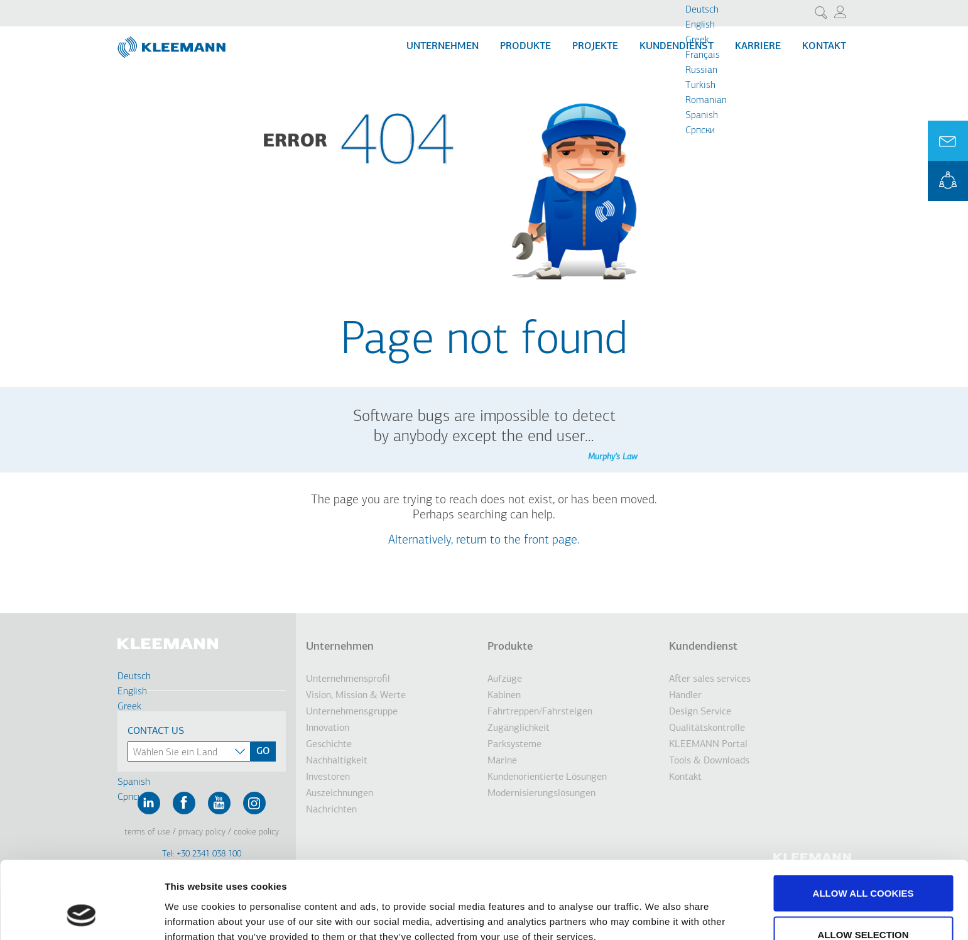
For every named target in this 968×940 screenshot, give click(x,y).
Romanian (706, 101)
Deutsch (702, 10)
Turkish (700, 85)
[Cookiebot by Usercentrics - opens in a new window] (81, 915)
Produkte (525, 46)
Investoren (328, 777)
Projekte (595, 46)
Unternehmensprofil (348, 679)
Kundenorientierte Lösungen (547, 777)
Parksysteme (514, 745)
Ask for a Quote (948, 141)
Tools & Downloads (709, 761)
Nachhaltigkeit (336, 761)
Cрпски (700, 131)
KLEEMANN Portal (948, 181)
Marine (502, 761)
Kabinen (504, 696)
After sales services (710, 679)
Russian (701, 70)
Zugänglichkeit (518, 728)
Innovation (327, 728)
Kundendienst (676, 46)
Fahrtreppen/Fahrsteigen (539, 712)
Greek (697, 40)
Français (702, 55)
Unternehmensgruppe (352, 712)
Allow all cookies (863, 824)
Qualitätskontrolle (707, 728)
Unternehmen (442, 46)
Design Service (700, 712)
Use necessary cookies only (863, 906)
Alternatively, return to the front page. (484, 540)
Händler (685, 696)
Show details (659, 907)
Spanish (701, 116)
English (700, 25)
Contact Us (156, 731)
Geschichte (329, 745)
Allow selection (863, 865)
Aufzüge (504, 679)
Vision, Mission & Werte (356, 696)
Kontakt (824, 46)
